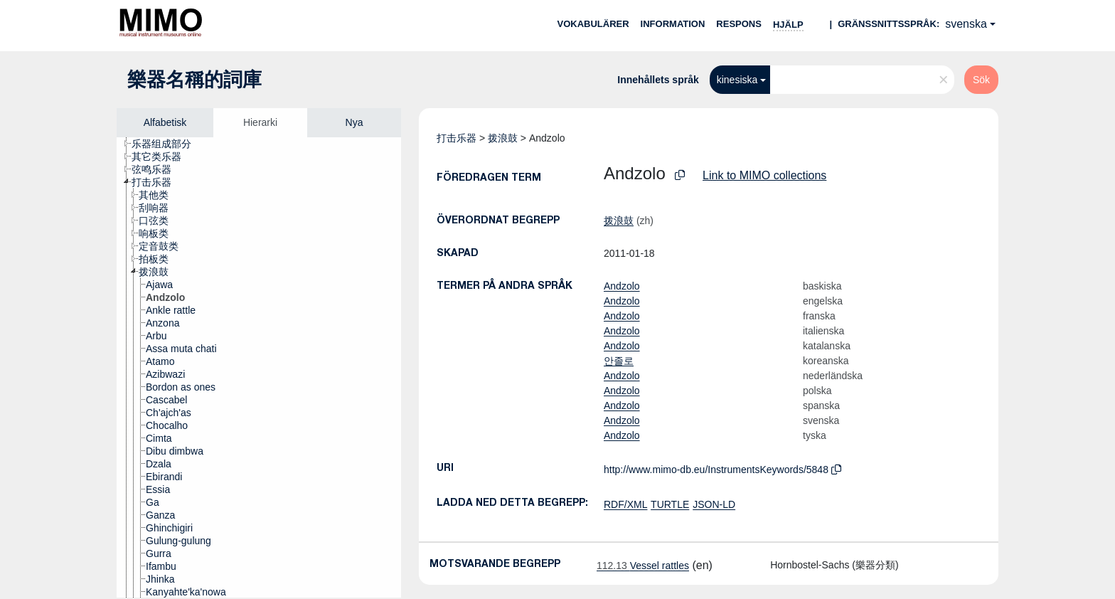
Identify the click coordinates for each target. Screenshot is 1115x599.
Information (673, 23)
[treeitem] (167, 143)
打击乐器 (456, 138)
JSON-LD (714, 504)
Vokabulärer (593, 23)
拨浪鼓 (503, 138)
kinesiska (737, 79)
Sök (981, 79)
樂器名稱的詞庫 (194, 79)
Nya (354, 122)
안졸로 (619, 360)
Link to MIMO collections (764, 175)
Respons (739, 23)
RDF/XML (625, 504)
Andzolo (622, 286)
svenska (966, 24)
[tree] (259, 367)
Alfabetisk (165, 122)
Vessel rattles (643, 565)
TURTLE (670, 504)
